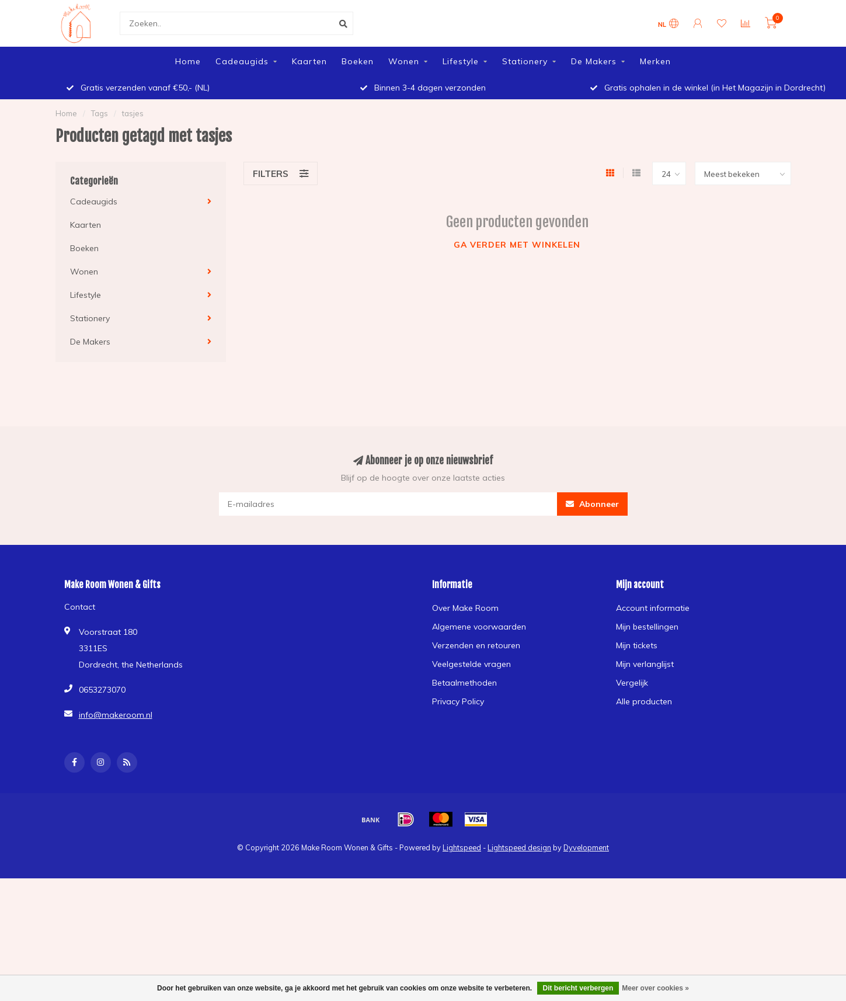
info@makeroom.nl (115, 715)
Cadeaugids (242, 61)
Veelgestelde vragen (471, 664)
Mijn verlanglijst (645, 664)
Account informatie (653, 608)
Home (188, 61)
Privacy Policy (458, 701)
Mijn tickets (636, 645)
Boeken (358, 61)
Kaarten (309, 61)
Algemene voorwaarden (479, 626)
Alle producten (644, 701)
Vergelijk (632, 682)
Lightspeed (462, 847)
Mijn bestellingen (647, 626)
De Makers (594, 61)
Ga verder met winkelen (517, 244)
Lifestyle (461, 61)
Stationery (525, 61)
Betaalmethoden (464, 682)
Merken (655, 61)
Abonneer (592, 504)
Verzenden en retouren (476, 645)
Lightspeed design (519, 847)
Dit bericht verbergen (578, 988)
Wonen (403, 61)
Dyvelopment (586, 847)
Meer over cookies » (655, 988)
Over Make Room (465, 608)
